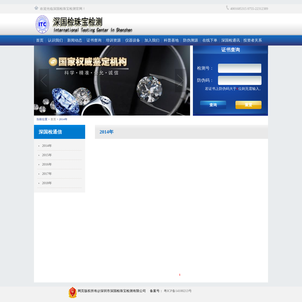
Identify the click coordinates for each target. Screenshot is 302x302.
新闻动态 (74, 40)
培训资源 (113, 40)
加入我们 (151, 40)
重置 (248, 105)
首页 (40, 40)
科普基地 (171, 40)
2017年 (47, 174)
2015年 (47, 155)
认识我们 (55, 40)
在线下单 (209, 40)
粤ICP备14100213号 (177, 291)
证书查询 (94, 40)
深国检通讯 (230, 40)
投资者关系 (252, 40)
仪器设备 (132, 40)
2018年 (47, 183)
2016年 (47, 164)
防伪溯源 (190, 40)
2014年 (47, 145)
